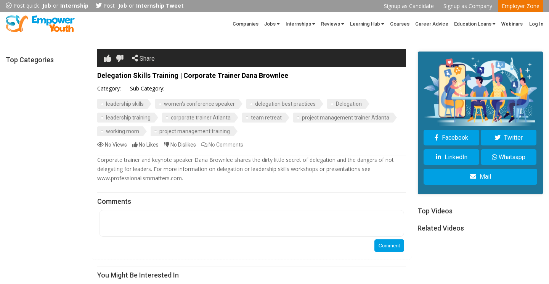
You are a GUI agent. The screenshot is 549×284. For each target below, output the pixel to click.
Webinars (512, 24)
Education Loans (475, 24)
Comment (389, 245)
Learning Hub (367, 24)
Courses (399, 24)
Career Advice (431, 24)
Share (143, 58)
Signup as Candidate (409, 6)
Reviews (332, 24)
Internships (300, 24)
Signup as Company (467, 6)
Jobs (272, 24)
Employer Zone (520, 6)
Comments (222, 145)
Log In (536, 24)
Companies (245, 24)
